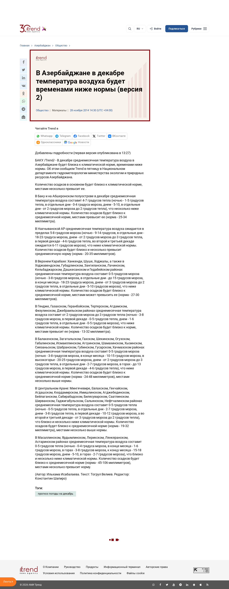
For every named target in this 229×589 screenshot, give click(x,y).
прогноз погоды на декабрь (55, 493)
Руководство (72, 567)
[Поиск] (129, 28)
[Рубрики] (199, 28)
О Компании (51, 567)
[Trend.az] (33, 29)
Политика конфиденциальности (100, 573)
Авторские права (157, 567)
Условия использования (59, 573)
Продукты (92, 567)
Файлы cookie (136, 573)
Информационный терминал (122, 567)
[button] (23, 62)
